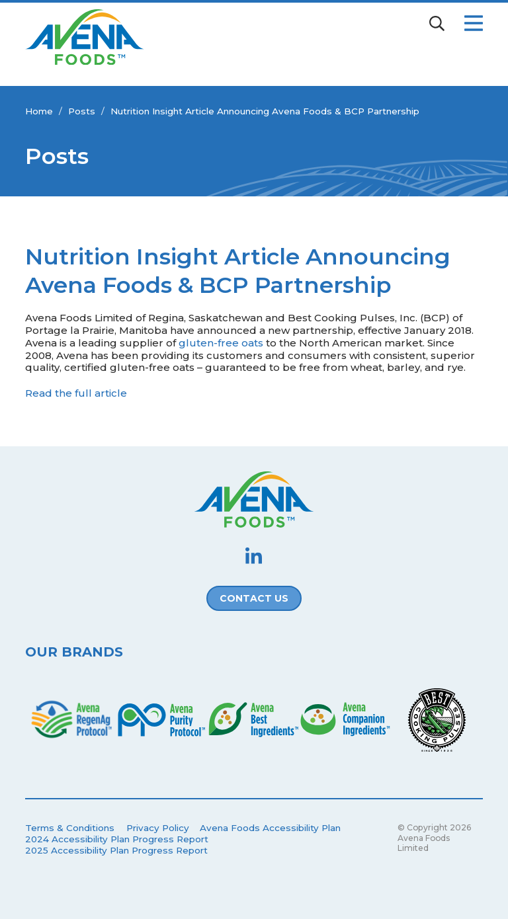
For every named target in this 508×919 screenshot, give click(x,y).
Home (39, 111)
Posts (81, 111)
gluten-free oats (221, 343)
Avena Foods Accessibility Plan (270, 827)
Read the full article (76, 393)
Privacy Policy (157, 827)
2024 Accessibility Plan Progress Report (116, 839)
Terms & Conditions (69, 827)
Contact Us (254, 598)
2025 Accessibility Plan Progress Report (116, 850)
